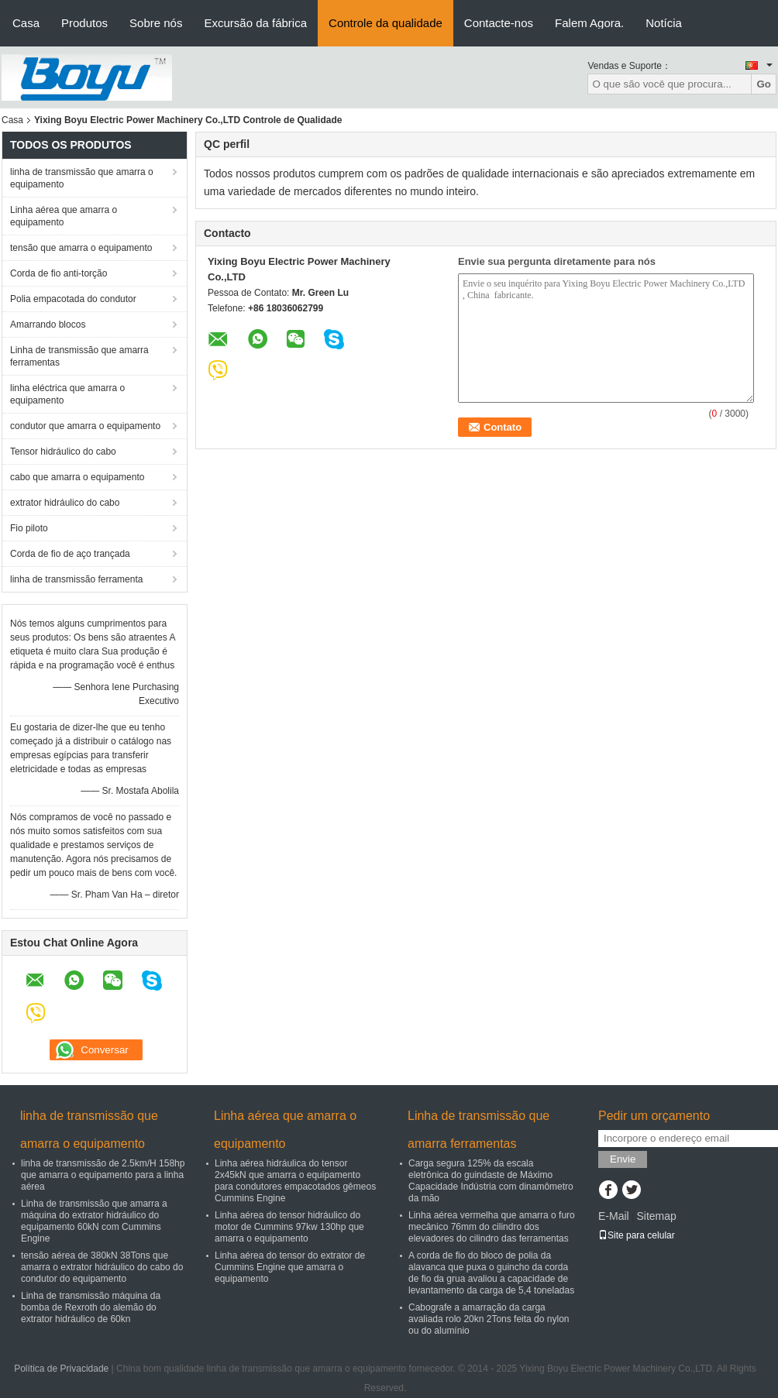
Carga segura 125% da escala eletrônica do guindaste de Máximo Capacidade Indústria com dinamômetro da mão (490, 1181)
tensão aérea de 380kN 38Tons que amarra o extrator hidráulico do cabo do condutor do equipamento (102, 1267)
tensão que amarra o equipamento (81, 247)
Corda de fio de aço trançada (70, 553)
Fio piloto (29, 528)
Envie (622, 1159)
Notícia (663, 22)
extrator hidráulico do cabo (64, 502)
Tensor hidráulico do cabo (63, 451)
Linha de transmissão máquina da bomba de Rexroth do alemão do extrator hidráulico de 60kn (90, 1307)
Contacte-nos (498, 22)
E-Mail (613, 1216)
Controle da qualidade (385, 22)
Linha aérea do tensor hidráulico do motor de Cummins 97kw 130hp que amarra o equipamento (289, 1227)
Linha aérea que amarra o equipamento (63, 216)
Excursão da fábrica (255, 22)
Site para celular (636, 1235)
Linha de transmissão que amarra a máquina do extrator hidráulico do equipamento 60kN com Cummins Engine (94, 1221)
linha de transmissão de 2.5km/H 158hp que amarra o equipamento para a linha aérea (102, 1175)
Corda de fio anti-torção (58, 273)
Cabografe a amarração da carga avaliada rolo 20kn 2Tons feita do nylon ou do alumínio (488, 1319)
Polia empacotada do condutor (73, 299)
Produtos (84, 22)
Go (763, 84)
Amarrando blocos (47, 324)
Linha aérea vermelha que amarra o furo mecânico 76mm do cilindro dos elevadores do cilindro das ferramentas (491, 1227)
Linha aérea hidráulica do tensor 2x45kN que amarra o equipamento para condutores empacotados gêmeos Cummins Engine (295, 1181)
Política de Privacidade (61, 1368)
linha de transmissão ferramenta (76, 579)
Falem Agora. (589, 23)
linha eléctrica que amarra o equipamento (67, 394)
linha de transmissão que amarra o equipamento (81, 178)
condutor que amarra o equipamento (85, 426)
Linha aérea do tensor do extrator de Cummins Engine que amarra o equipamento (290, 1267)
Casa (26, 22)
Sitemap (656, 1216)
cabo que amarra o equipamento (77, 477)
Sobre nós (155, 22)
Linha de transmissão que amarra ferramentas (79, 356)
